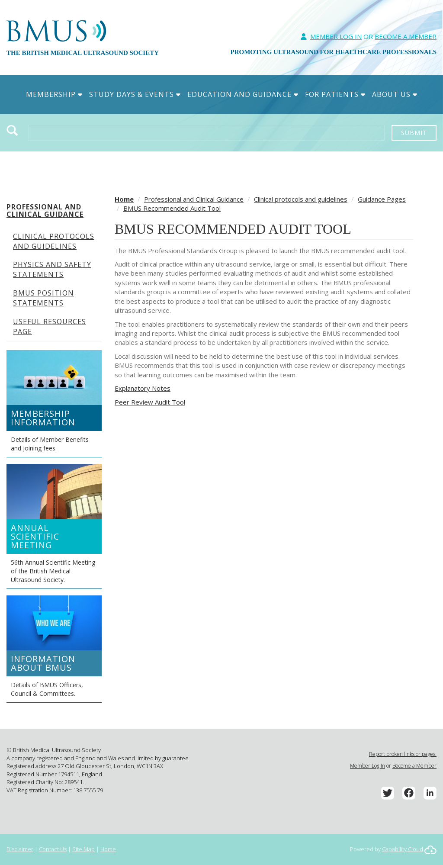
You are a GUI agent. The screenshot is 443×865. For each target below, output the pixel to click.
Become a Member (414, 765)
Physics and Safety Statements (52, 269)
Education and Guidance (243, 94)
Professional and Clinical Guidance (44, 210)
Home (124, 199)
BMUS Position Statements (43, 298)
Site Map (83, 849)
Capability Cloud (402, 849)
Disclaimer (19, 849)
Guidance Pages (382, 199)
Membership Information (43, 418)
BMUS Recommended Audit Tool (172, 208)
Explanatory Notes (142, 388)
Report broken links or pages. (403, 754)
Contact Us (53, 849)
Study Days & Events (135, 94)
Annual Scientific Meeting (35, 536)
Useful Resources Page (49, 326)
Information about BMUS (43, 663)
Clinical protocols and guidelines (53, 241)
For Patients (335, 94)
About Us (394, 94)
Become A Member (406, 36)
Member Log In (336, 36)
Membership (54, 94)
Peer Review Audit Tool (150, 402)
